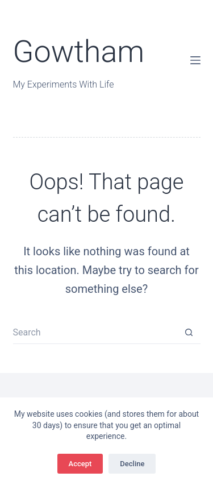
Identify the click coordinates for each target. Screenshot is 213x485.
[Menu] (195, 60)
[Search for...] (95, 332)
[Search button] (189, 332)
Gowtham (79, 51)
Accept (80, 463)
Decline (132, 463)
